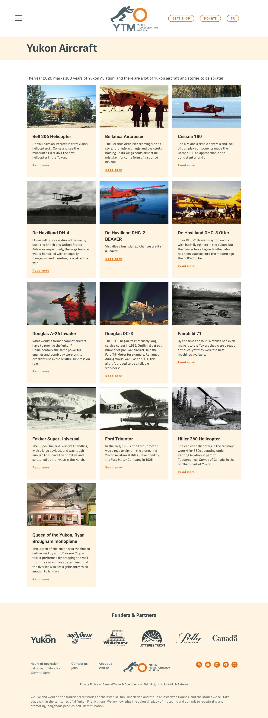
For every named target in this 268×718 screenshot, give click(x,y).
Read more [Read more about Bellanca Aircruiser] (113, 170)
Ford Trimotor (119, 439)
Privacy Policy (89, 684)
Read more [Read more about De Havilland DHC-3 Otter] (186, 266)
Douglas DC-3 (119, 333)
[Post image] (61, 106)
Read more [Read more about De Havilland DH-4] (40, 270)
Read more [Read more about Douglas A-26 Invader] (40, 371)
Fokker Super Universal (55, 439)
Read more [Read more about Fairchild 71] (186, 362)
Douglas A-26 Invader (54, 333)
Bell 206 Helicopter (51, 136)
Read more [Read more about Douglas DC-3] (113, 376)
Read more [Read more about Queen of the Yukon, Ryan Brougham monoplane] (40, 579)
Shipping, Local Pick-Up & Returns (166, 684)
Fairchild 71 (190, 333)
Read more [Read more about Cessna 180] (186, 165)
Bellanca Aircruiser (124, 136)
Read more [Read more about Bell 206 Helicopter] (40, 165)
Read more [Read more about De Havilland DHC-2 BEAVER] (113, 259)
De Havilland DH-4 (50, 232)
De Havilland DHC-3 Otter (203, 232)
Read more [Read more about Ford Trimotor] (113, 467)
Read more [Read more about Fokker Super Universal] (40, 467)
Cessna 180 (190, 136)
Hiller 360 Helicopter (199, 439)
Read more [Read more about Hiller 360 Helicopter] (186, 472)
